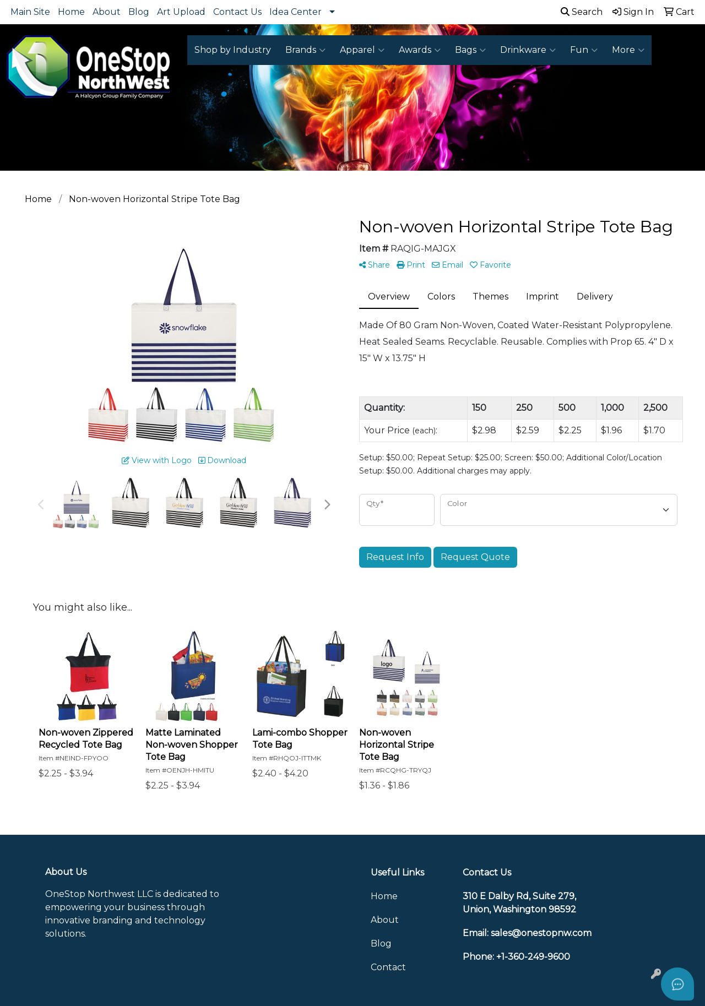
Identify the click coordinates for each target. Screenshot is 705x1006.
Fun (584, 50)
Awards (420, 50)
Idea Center (295, 12)
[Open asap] (677, 983)
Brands (305, 50)
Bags (470, 50)
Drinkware (528, 50)
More (628, 50)
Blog (138, 12)
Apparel (362, 50)
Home (71, 12)
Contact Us (237, 12)
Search (582, 12)
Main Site (30, 12)
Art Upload (181, 12)
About (107, 12)
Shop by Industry (232, 50)
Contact (388, 967)
